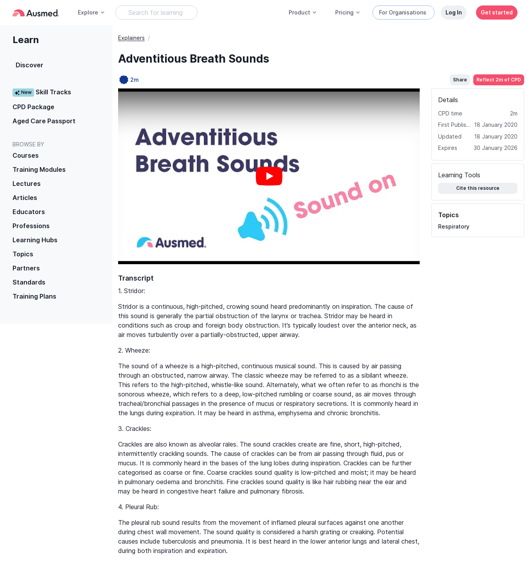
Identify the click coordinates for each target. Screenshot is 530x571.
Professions (31, 226)
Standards (29, 282)
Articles (25, 198)
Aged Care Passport (44, 121)
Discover (29, 65)
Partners (26, 268)
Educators (29, 212)
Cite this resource (477, 188)
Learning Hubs (35, 240)
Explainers (131, 37)
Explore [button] (91, 12)
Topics (23, 254)
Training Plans (34, 296)
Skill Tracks (42, 92)
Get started (497, 12)
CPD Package (33, 107)
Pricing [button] (348, 12)
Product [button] (303, 12)
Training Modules (39, 169)
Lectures (27, 183)
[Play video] (269, 176)
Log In (454, 12)
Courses (26, 155)
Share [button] (460, 80)
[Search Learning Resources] (156, 12)
